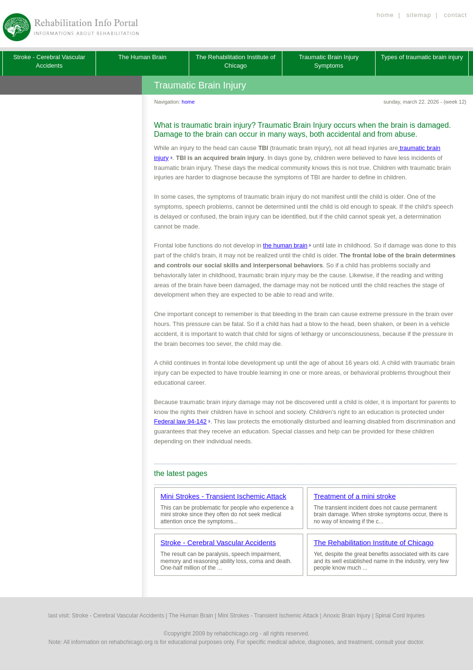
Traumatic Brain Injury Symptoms (329, 61)
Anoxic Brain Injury (346, 615)
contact (455, 14)
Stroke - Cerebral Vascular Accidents (218, 542)
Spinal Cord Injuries (400, 615)
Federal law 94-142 (180, 421)
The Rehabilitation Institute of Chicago (373, 542)
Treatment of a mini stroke (355, 496)
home (385, 14)
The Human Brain (142, 57)
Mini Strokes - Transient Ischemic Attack (223, 496)
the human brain (285, 245)
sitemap (418, 14)
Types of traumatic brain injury (422, 57)
